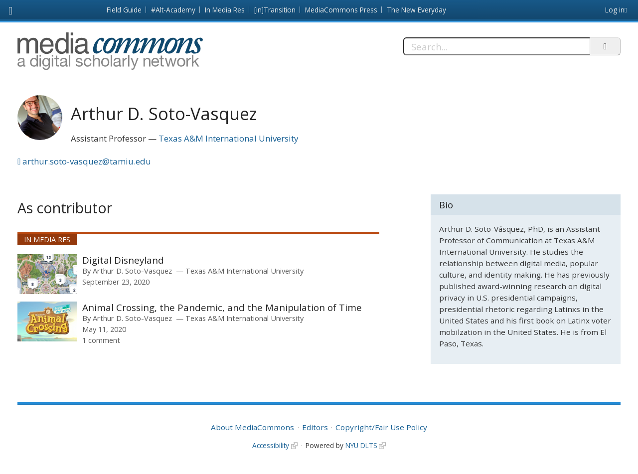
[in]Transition (275, 9)
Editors (315, 427)
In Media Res (225, 9)
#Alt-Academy (173, 9)
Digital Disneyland (123, 260)
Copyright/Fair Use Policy (381, 427)
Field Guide (124, 9)
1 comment (101, 340)
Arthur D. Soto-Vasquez (132, 271)
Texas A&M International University (229, 138)
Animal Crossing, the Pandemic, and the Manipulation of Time (222, 307)
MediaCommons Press (341, 9)
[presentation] (47, 274)
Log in (615, 9)
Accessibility (270, 445)
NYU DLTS (361, 445)
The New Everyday (416, 9)
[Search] (496, 46)
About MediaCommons (252, 427)
